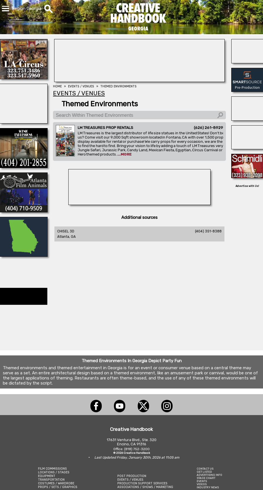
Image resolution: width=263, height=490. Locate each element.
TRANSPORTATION (51, 480)
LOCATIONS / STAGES (53, 472)
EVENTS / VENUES (130, 480)
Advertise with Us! (247, 186)
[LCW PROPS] (23, 255)
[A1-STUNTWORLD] (139, 203)
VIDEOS (202, 484)
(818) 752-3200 (137, 449)
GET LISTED (204, 471)
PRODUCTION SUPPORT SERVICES (142, 483)
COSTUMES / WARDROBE (56, 483)
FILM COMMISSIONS (52, 468)
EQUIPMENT (46, 476)
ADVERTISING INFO (209, 474)
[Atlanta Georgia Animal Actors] (247, 61)
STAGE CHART (206, 478)
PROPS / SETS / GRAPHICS (57, 487)
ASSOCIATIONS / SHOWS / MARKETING (145, 487)
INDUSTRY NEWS (208, 487)
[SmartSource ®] (247, 90)
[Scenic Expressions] (23, 166)
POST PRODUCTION (131, 476)
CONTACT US (205, 468)
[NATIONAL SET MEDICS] (23, 121)
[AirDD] (139, 80)
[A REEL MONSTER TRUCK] (247, 119)
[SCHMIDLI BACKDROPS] (247, 176)
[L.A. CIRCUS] (23, 77)
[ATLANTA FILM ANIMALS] (23, 210)
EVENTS (202, 481)
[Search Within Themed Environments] (139, 115)
